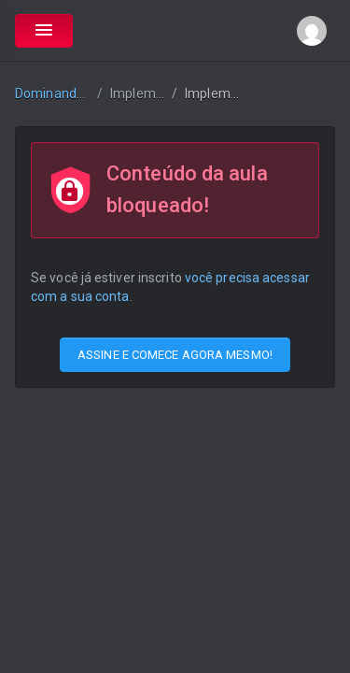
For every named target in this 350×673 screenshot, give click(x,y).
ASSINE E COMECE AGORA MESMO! (175, 355)
